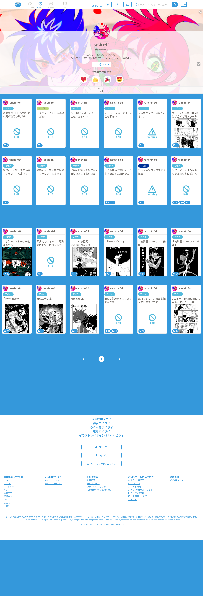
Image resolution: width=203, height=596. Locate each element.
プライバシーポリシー (97, 486)
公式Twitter (134, 483)
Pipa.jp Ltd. (119, 524)
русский (8, 502)
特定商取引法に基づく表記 (99, 489)
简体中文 (8, 493)
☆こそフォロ (101, 64)
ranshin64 (101, 44)
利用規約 (91, 480)
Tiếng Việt (9, 486)
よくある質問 (134, 486)
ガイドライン (93, 483)
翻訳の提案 (17, 477)
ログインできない (136, 493)
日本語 (7, 506)
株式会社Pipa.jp (177, 480)
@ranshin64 (102, 49)
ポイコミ (132, 499)
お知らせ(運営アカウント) (140, 480)
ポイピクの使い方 (53, 483)
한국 (6, 489)
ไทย (5, 499)
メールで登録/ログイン (102, 463)
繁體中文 (8, 496)
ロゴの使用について (137, 496)
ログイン (101, 447)
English (7, 480)
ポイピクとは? (52, 480)
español (7, 483)
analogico (108, 524)
